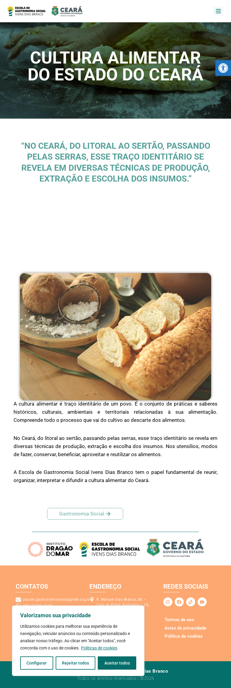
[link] (223, 68)
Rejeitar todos (75, 663)
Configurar (36, 663)
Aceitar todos (117, 663)
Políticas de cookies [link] (99, 648)
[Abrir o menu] (218, 11)
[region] (78, 641)
